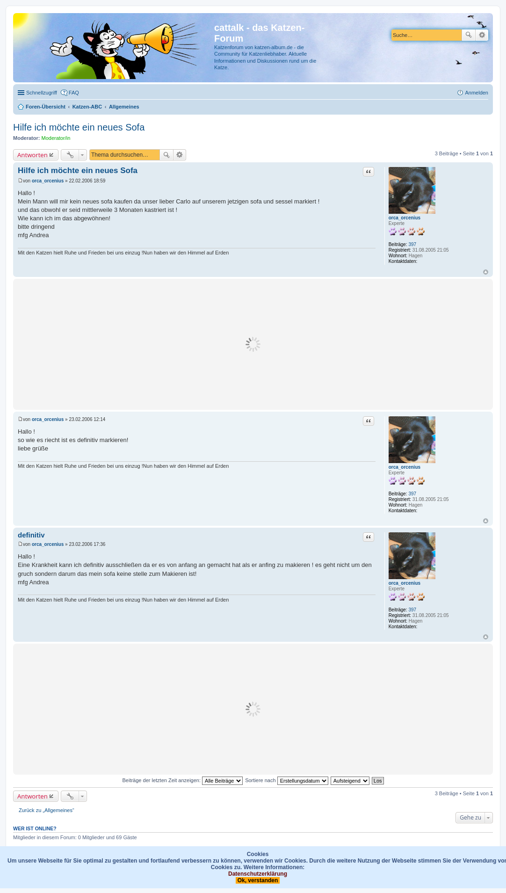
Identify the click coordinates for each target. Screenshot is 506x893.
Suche (469, 35)
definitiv (31, 535)
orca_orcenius (404, 217)
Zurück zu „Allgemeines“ (46, 810)
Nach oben (485, 272)
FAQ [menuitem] (74, 92)
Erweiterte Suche (482, 35)
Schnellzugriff (41, 92)
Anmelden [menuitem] (476, 92)
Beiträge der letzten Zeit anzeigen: (182, 780)
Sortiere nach (286, 780)
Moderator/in (56, 138)
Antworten (32, 155)
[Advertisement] (253, 344)
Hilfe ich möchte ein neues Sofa (79, 127)
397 (413, 244)
